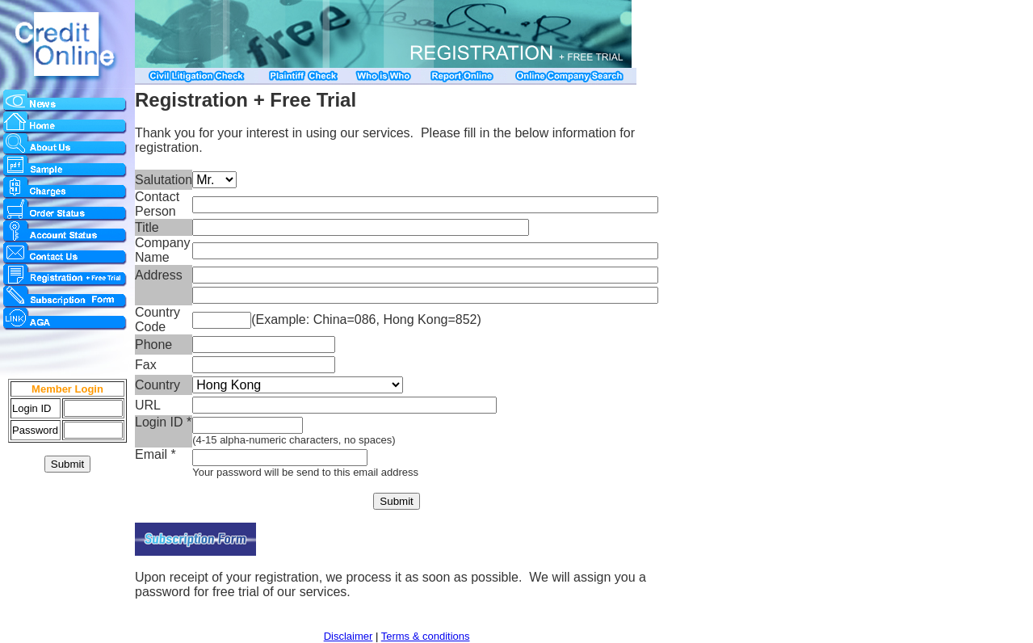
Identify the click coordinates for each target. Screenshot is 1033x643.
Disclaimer (348, 636)
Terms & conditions (425, 636)
